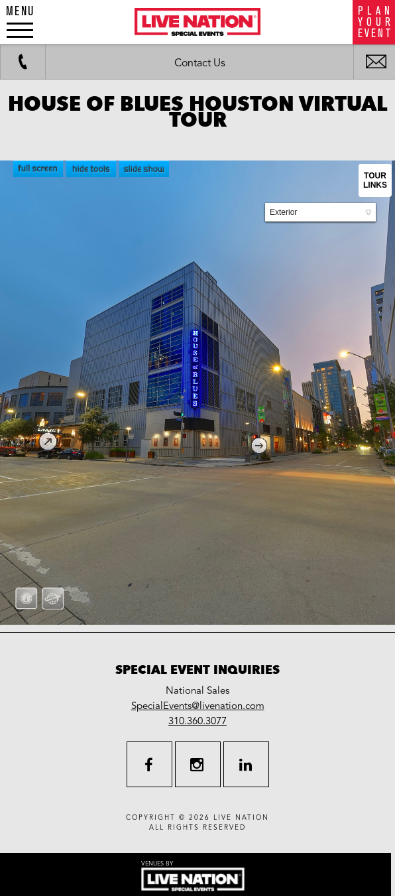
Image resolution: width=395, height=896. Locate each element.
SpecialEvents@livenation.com (197, 706)
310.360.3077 (197, 721)
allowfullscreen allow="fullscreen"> (197, 392)
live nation (241, 818)
